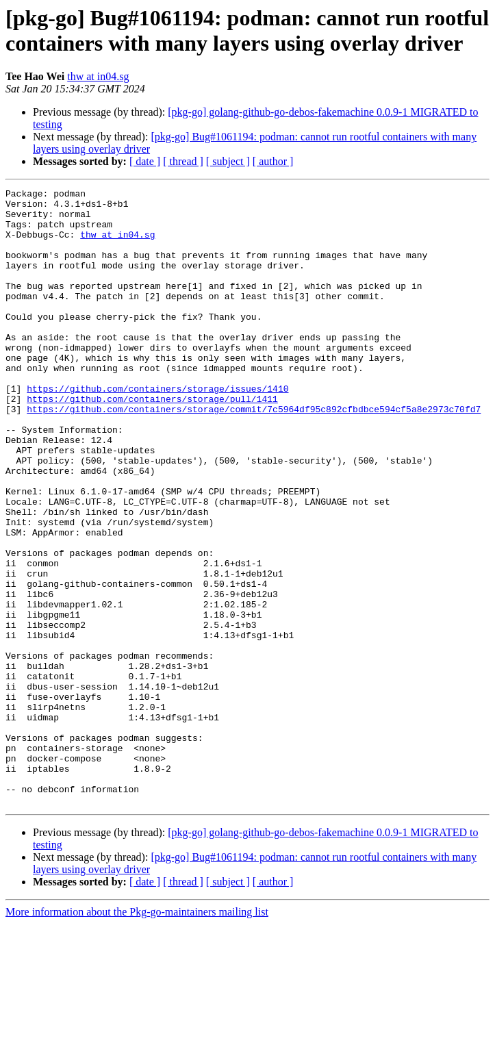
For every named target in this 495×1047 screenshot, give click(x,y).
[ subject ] (228, 161)
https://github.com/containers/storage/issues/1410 (157, 429)
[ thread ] (183, 161)
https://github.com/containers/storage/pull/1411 (152, 442)
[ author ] (273, 161)
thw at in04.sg (98, 76)
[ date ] (144, 161)
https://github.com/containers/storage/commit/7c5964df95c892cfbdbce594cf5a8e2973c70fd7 (254, 454)
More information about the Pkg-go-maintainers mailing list (136, 1035)
